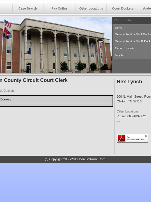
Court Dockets (122, 8)
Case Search (28, 8)
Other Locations (91, 8)
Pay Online (60, 8)
